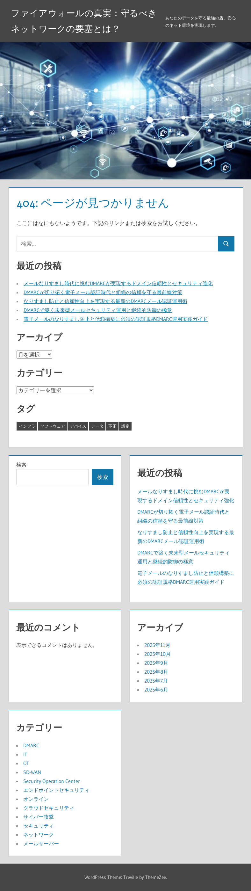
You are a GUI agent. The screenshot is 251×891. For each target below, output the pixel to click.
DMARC (31, 745)
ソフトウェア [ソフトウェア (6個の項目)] (52, 426)
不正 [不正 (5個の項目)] (112, 426)
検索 (21, 464)
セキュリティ (38, 825)
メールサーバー (41, 843)
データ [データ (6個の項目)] (97, 426)
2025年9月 (156, 663)
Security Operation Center (51, 781)
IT (25, 754)
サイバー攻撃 (38, 817)
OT (26, 763)
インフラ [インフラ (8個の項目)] (27, 426)
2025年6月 (156, 689)
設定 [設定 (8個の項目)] (125, 426)
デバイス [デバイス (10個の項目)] (78, 426)
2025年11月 (157, 645)
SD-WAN (32, 772)
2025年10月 (157, 654)
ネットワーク (38, 834)
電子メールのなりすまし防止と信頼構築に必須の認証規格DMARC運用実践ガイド (116, 319)
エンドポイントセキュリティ (56, 790)
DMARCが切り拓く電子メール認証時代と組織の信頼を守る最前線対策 (103, 292)
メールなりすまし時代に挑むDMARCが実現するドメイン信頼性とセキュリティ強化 (118, 283)
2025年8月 (156, 672)
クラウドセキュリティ (48, 808)
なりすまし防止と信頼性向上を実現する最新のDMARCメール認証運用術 (105, 301)
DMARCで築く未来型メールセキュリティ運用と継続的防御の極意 (98, 310)
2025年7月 (156, 680)
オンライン (36, 799)
